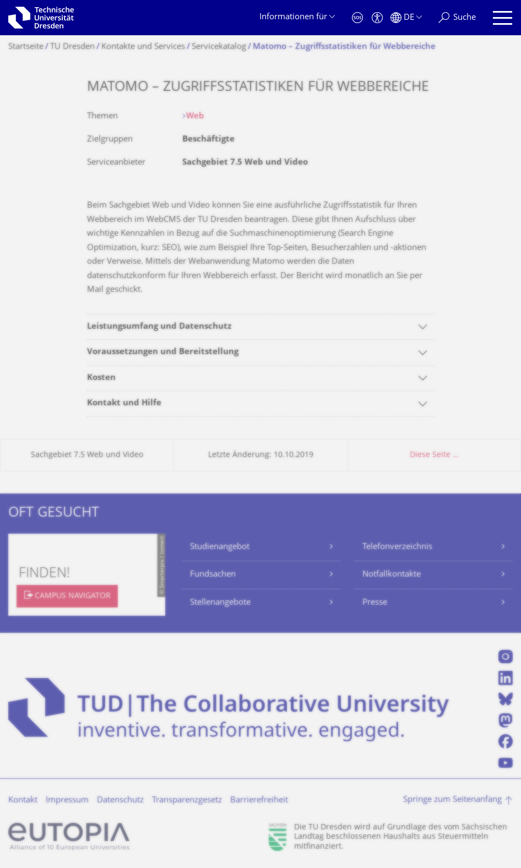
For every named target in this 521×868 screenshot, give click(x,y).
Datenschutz (120, 800)
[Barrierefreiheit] (377, 18)
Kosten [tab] (101, 378)
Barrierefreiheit (259, 800)
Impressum (67, 800)
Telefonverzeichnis (397, 547)
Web (195, 116)
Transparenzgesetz (187, 800)
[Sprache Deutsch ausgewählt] (406, 18)
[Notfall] (357, 18)
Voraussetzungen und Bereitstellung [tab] (162, 352)
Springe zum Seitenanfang (452, 800)
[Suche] (457, 18)
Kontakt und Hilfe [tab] (124, 403)
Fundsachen (213, 575)
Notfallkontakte (391, 575)
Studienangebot (219, 547)
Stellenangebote (220, 603)
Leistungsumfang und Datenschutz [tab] (159, 327)
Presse (374, 603)
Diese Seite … (434, 455)
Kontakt (22, 800)
